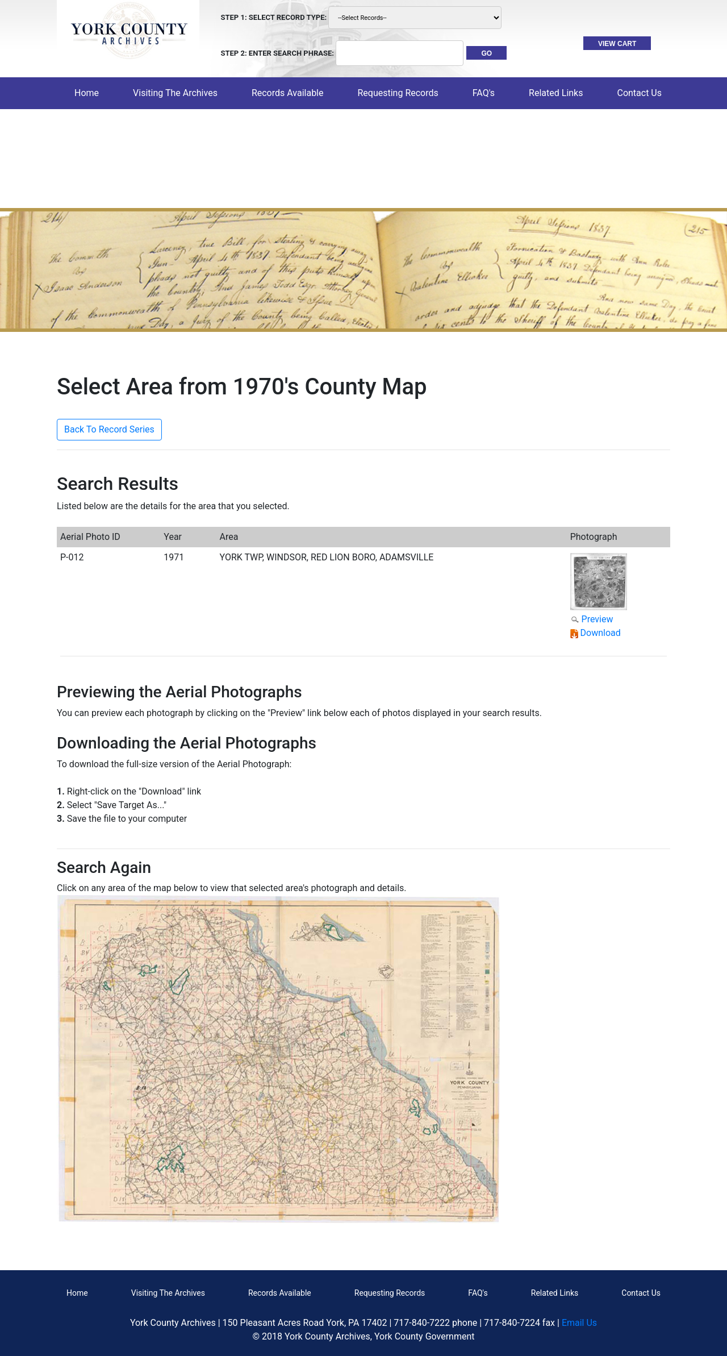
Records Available (279, 1292)
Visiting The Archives (168, 1292)
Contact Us (641, 1292)
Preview (597, 619)
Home (88, 92)
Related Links (554, 1292)
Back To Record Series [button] (109, 429)
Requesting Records (389, 1292)
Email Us (579, 1322)
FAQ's (484, 93)
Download (600, 632)
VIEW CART (617, 44)
